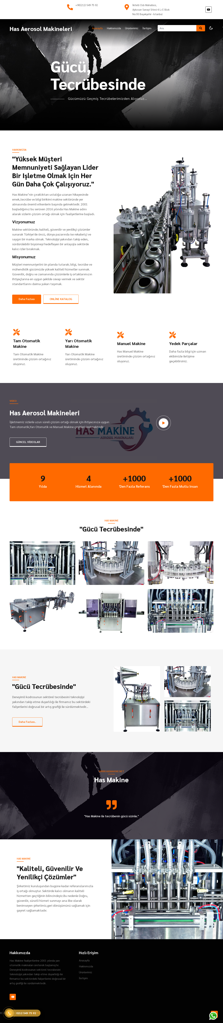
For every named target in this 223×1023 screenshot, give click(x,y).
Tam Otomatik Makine (26, 343)
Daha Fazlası (27, 299)
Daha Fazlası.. (27, 722)
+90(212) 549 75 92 (86, 5)
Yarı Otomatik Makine (78, 343)
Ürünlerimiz (131, 28)
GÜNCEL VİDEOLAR (28, 442)
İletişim (147, 28)
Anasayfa (97, 28)
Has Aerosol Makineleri (41, 28)
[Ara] (177, 28)
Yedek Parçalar (183, 343)
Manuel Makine (131, 343)
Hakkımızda (114, 28)
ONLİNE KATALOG (61, 299)
